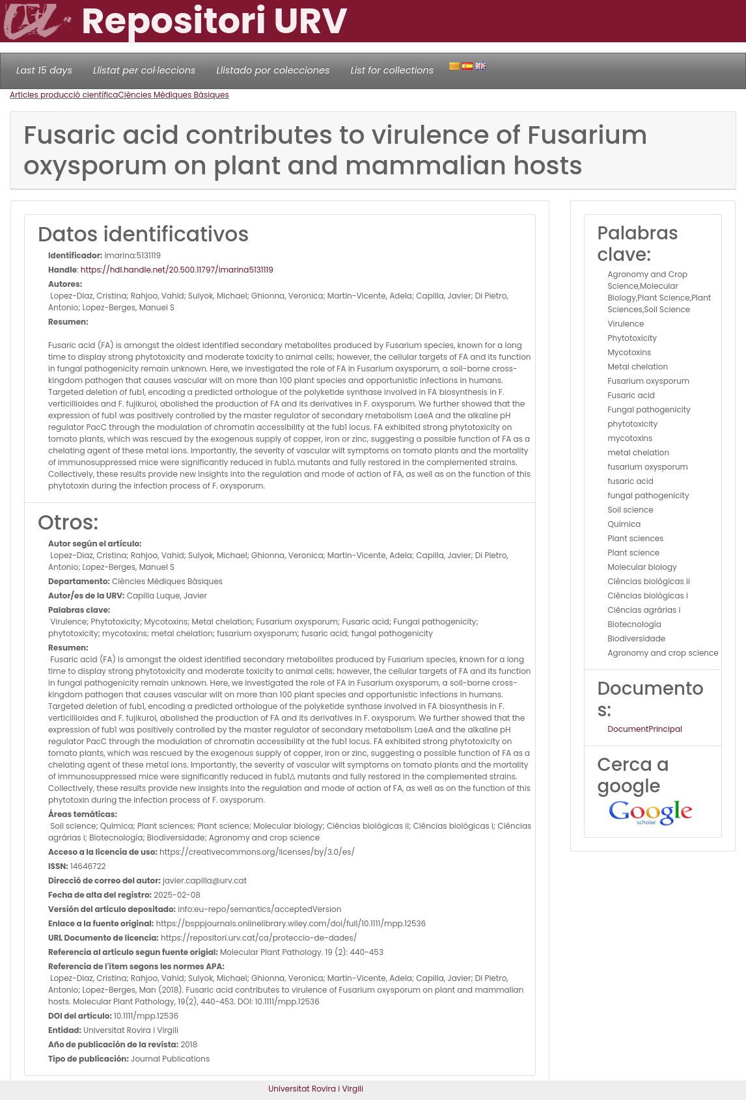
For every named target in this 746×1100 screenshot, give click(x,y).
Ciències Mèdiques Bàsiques (173, 94)
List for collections (392, 70)
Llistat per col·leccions (144, 70)
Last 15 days (44, 70)
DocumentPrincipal (645, 728)
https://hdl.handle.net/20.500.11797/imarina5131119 (177, 269)
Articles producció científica (64, 94)
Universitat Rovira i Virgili (315, 1088)
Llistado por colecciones (273, 70)
